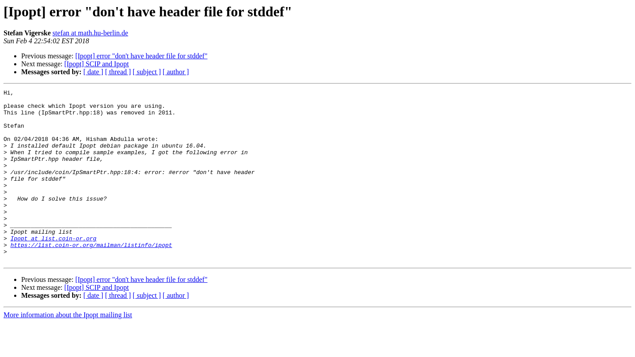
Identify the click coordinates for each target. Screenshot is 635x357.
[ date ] (93, 72)
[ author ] (176, 72)
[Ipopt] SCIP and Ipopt (96, 64)
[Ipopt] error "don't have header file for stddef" (141, 56)
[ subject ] (147, 72)
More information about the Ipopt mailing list (68, 349)
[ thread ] (118, 72)
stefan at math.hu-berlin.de (90, 33)
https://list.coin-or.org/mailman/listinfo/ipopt (91, 277)
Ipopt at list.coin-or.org (54, 269)
